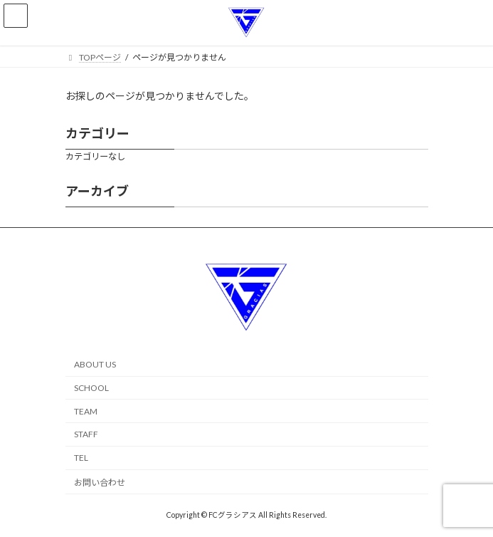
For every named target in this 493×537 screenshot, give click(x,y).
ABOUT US (95, 364)
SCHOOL (91, 387)
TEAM (85, 411)
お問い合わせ (99, 482)
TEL (81, 457)
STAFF (86, 434)
